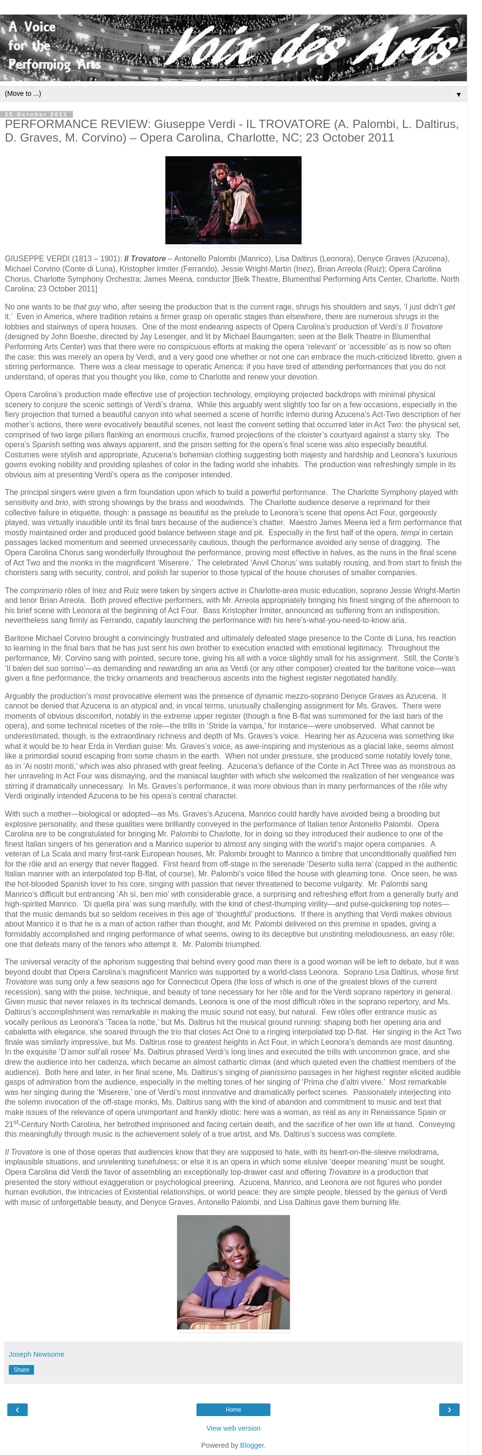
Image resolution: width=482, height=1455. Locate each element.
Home (233, 1409)
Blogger (252, 1445)
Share (21, 1369)
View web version (233, 1428)
